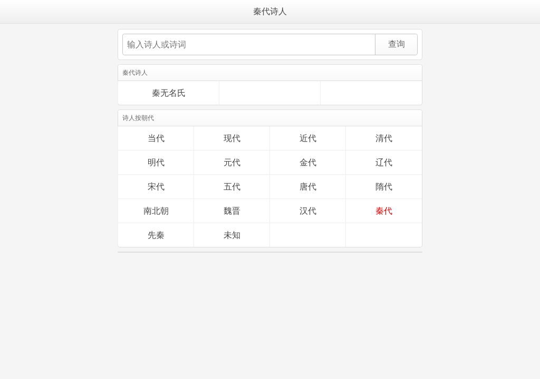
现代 (232, 138)
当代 (156, 138)
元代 (232, 162)
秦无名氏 (169, 92)
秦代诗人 (270, 11)
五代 (232, 186)
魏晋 (232, 210)
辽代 (383, 162)
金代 (308, 162)
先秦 (156, 235)
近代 (308, 138)
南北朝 (156, 210)
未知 (232, 235)
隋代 (383, 186)
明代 (156, 162)
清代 (383, 138)
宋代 (156, 186)
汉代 (308, 210)
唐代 (308, 186)
